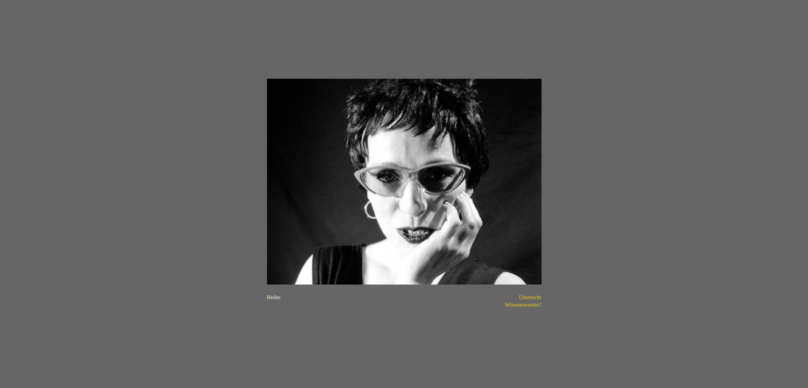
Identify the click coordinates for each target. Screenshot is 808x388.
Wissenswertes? (523, 305)
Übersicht (530, 297)
